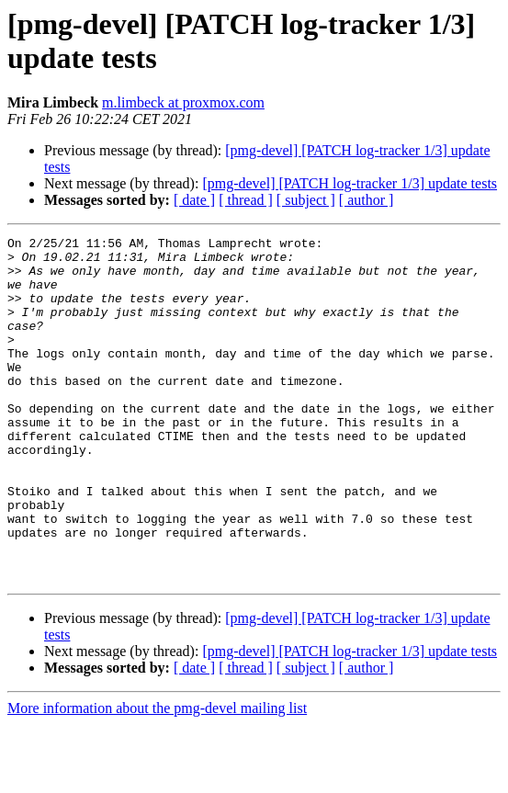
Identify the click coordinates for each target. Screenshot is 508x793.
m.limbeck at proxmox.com (183, 102)
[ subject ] (306, 200)
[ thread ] (246, 200)
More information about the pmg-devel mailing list (157, 777)
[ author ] (366, 200)
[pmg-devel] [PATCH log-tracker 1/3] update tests (349, 183)
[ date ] (194, 200)
